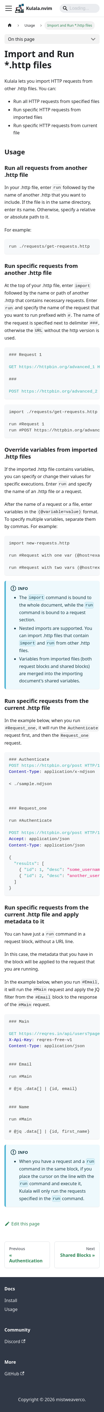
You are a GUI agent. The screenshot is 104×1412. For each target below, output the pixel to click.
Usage (10, 1309)
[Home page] (9, 25)
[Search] (80, 8)
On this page (21, 39)
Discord (14, 1341)
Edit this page (22, 1224)
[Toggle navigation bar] (8, 8)
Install (10, 1300)
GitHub (14, 1374)
